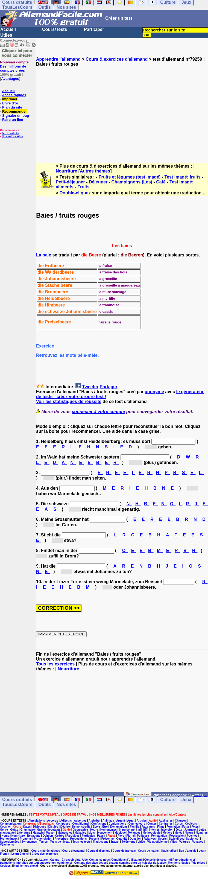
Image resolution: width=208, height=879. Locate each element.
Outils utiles (169, 850)
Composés (63, 823)
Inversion (167, 829)
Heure (94, 829)
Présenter (107, 838)
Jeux (186, 799)
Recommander (14, 111)
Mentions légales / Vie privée (187, 862)
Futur (185, 826)
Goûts (14, 829)
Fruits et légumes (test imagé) (130, 177)
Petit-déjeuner (70, 182)
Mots (92, 832)
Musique (120, 832)
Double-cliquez (75, 193)
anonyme (154, 391)
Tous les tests (81, 841)
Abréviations (36, 820)
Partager (109, 386)
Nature (189, 832)
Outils (44, 7)
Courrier (5, 826)
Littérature (23, 832)
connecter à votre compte (98, 411)
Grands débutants (49, 829)
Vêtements (7, 844)
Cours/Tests (54, 29)
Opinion (48, 835)
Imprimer (9, 99)
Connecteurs (136, 823)
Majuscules (65, 832)
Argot (130, 820)
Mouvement (104, 832)
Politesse (143, 835)
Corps (179, 823)
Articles (142, 820)
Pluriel (130, 835)
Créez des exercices (45, 853)
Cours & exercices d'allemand (117, 59)
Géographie (80, 829)
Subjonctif (193, 838)
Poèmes (192, 835)
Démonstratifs (81, 826)
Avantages (10, 79)
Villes (173, 841)
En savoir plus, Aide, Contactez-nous (86, 859)
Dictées (53, 826)
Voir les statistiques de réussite (68, 401)
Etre (104, 826)
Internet (154, 829)
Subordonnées (9, 841)
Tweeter (90, 386)
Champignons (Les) (132, 182)
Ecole (96, 826)
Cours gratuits (17, 799)
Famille (134, 826)
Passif (101, 835)
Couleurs (191, 823)
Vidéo (141, 841)
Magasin (38, 832)
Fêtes (195, 826)
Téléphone (128, 841)
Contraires (165, 823)
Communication (10, 823)
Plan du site (12, 107)
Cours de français (124, 850)
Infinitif (142, 829)
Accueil (8, 29)
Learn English (20, 853)
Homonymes (108, 829)
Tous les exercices (55, 664)
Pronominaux (8, 838)
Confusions (98, 823)
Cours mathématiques (45, 850)
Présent (94, 838)
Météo (179, 832)
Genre (4, 829)
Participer (94, 29)
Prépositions (78, 838)
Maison (50, 832)
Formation (173, 826)
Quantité (121, 838)
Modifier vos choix (25, 865)
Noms (5, 835)
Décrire (65, 826)
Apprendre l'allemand (58, 59)
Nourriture (66, 171)
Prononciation (43, 838)
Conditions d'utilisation (127, 859)
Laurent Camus (49, 859)
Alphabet (94, 820)
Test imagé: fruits (183, 177)
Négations (33, 835)
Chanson (181, 820)
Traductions (101, 841)
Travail (115, 841)
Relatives (150, 838)
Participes (73, 835)
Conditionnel (80, 823)
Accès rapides (14, 95)
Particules (88, 835)
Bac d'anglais (187, 850)
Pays (121, 835)
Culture (167, 799)
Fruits (83, 187)
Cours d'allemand (98, 850)
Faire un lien (12, 120)
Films (160, 826)
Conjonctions (117, 823)
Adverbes (80, 820)
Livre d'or (10, 103)
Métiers (167, 832)
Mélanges (134, 832)
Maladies (80, 832)
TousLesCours (17, 7)
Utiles (6, 35)
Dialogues (39, 826)
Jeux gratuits (10, 133)
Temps (43, 841)
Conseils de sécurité (157, 859)
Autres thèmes (95, 171)
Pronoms (25, 838)
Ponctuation (159, 835)
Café (161, 182)
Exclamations (118, 826)
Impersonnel (127, 829)
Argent (120, 820)
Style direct (176, 838)
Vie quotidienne (157, 841)
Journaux (190, 829)
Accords (52, 820)
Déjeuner (98, 182)
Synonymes (29, 841)
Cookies (5, 865)
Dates (27, 826)
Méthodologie (151, 832)
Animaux (108, 820)
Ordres (59, 835)
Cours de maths (148, 850)
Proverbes (61, 838)
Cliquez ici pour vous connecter (17, 52)
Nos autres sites (12, 136)
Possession (177, 835)
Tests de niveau (60, 841)
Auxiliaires (166, 820)
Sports (162, 838)
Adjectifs (66, 820)
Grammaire (27, 829)
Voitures (184, 841)
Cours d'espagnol (73, 850)
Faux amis (148, 826)
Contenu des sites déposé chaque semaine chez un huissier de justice (120, 862)
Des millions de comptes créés (14, 66)
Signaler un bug (15, 115)
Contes (152, 823)
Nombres (201, 832)
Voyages (197, 841)
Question (135, 838)
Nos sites (66, 7)
